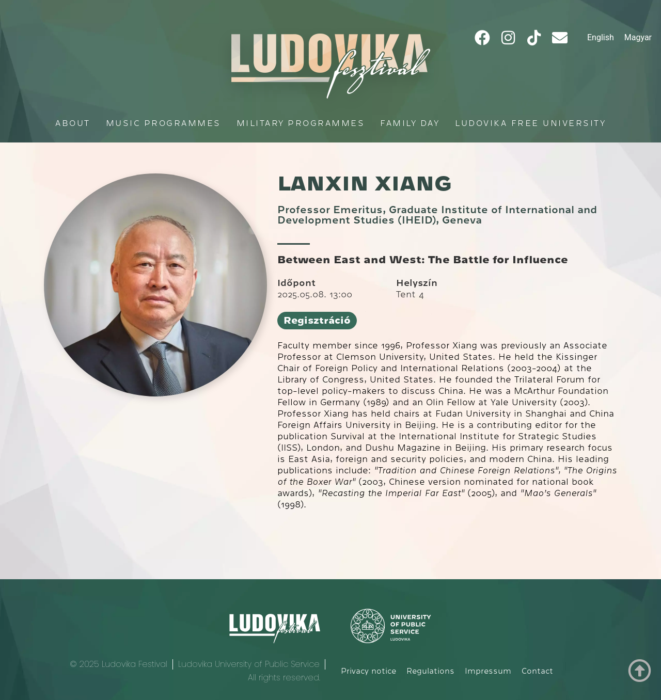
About (72, 123)
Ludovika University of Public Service (249, 664)
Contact (537, 671)
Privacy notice (368, 671)
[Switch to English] (600, 37)
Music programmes (163, 123)
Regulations (430, 671)
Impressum (488, 671)
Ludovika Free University (530, 123)
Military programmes (301, 123)
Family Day (409, 123)
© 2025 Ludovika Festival (118, 664)
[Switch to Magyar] (638, 37)
